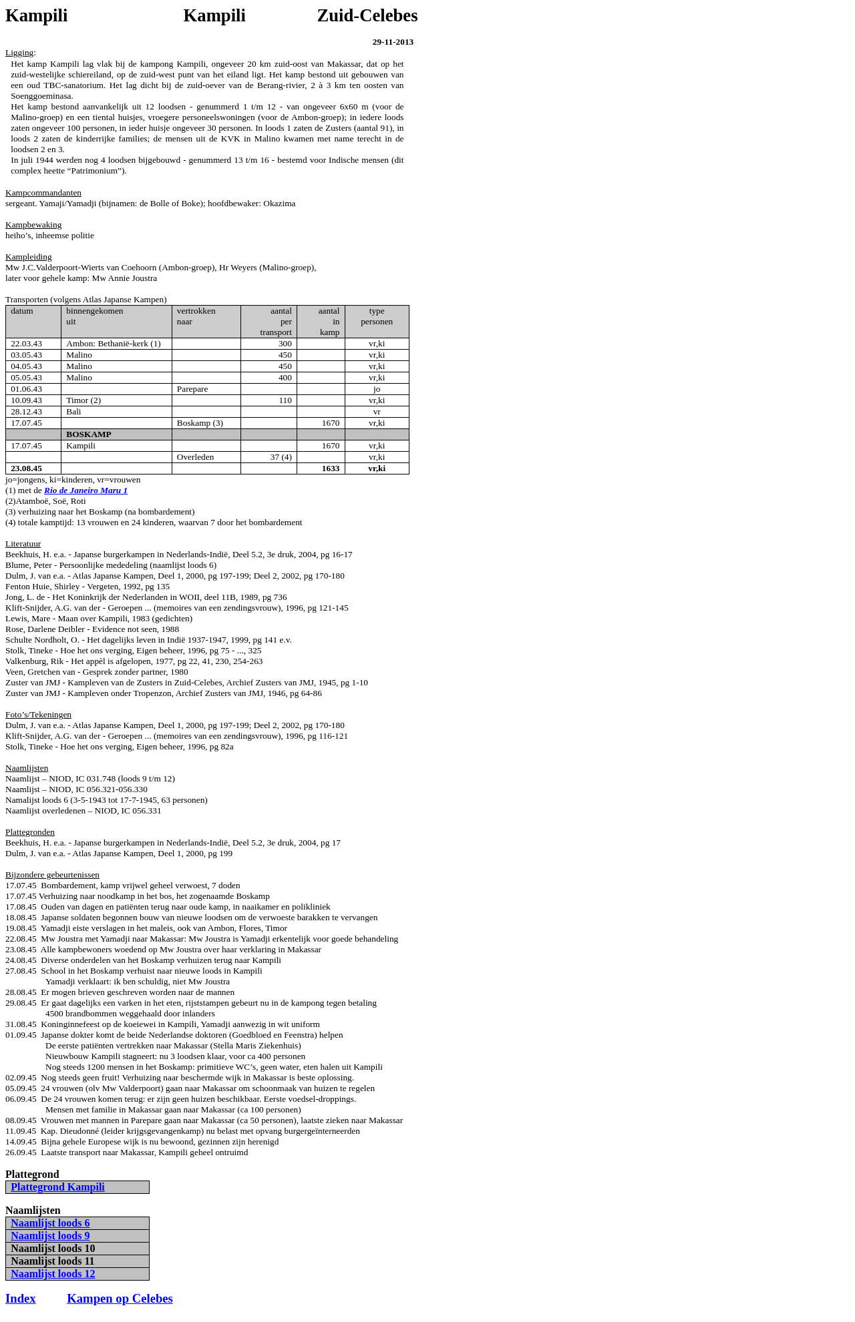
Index (20, 1298)
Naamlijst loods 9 (50, 1235)
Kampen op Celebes (120, 1298)
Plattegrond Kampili (58, 1187)
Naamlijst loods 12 (53, 1273)
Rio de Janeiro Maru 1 (86, 490)
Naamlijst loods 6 (50, 1223)
